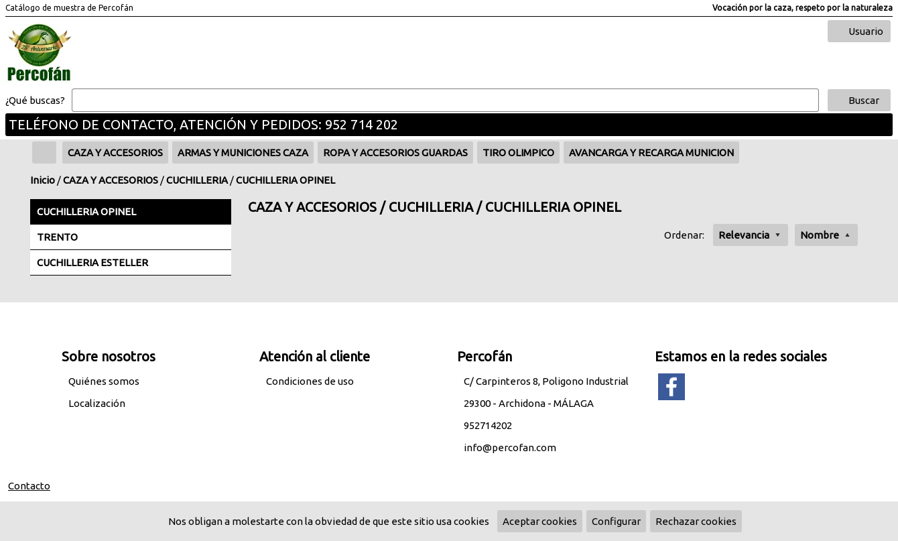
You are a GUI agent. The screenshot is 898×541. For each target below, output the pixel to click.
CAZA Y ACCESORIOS (110, 180)
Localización (96, 403)
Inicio (42, 180)
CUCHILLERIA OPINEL (285, 180)
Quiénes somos (103, 381)
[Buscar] (445, 100)
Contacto (29, 485)
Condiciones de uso (310, 381)
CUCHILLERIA (197, 180)
